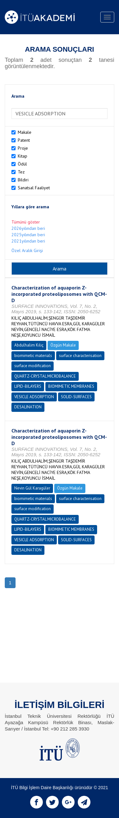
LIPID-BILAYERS (27, 386)
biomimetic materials (33, 355)
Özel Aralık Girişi (27, 250)
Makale (24, 132)
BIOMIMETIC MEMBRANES (71, 386)
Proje (23, 148)
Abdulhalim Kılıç (28, 345)
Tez (21, 172)
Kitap (22, 156)
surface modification (32, 365)
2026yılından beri (28, 228)
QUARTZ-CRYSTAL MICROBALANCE (45, 376)
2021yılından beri (28, 241)
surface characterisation (80, 355)
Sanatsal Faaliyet (34, 188)
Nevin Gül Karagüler (32, 488)
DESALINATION (28, 407)
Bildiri (23, 180)
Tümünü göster (25, 222)
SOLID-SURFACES (76, 396)
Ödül (22, 164)
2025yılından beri (28, 234)
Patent (24, 140)
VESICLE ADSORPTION (34, 396)
